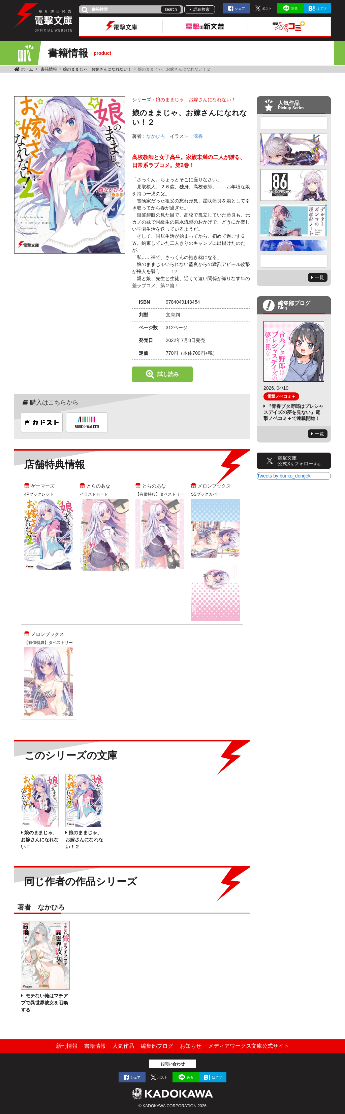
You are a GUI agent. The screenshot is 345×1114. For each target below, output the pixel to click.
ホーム (27, 69)
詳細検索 (201, 9)
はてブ (321, 8)
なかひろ (155, 136)
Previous (293, 123)
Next (293, 261)
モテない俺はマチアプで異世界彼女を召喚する (44, 1002)
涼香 (198, 136)
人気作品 (123, 1046)
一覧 (319, 277)
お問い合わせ (172, 1064)
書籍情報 (49, 69)
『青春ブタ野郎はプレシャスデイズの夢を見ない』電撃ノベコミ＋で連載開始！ (293, 412)
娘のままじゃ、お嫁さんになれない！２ (84, 839)
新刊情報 (66, 1046)
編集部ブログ (157, 1046)
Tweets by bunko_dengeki (284, 475)
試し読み (168, 374)
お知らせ (190, 1046)
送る (294, 8)
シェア (240, 8)
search (171, 9)
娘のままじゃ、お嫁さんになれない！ (97, 69)
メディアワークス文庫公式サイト (248, 1046)
